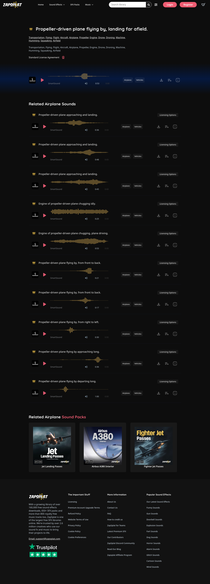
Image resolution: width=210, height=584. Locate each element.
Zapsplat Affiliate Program (119, 555)
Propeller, (84, 37)
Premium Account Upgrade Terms (84, 507)
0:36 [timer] (97, 130)
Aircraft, (64, 37)
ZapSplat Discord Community (121, 543)
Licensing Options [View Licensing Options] (168, 115)
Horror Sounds (153, 543)
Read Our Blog (114, 549)
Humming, (34, 40)
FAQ (109, 513)
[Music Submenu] (93, 4)
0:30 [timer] (97, 337)
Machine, (121, 37)
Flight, (56, 37)
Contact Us (112, 507)
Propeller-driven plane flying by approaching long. (69, 351)
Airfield (57, 40)
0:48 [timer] (97, 159)
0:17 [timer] (97, 307)
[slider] (78, 76)
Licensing (72, 501)
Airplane (127, 80)
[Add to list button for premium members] (169, 80)
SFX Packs (75, 4)
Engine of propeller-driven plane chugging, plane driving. (73, 233)
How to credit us (115, 519)
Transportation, (37, 37)
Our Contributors (115, 537)
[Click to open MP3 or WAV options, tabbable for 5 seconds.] (161, 80)
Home (41, 4)
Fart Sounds (152, 531)
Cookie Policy (74, 531)
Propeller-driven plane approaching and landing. (68, 114)
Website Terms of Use (78, 519)
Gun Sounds (152, 513)
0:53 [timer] (97, 83)
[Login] (170, 4)
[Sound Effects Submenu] (65, 4)
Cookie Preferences (77, 537)
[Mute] (86, 83)
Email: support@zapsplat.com (44, 538)
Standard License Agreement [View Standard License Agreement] (44, 57)
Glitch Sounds (153, 555)
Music (88, 4)
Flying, (49, 37)
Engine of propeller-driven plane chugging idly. (67, 203)
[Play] (42, 80)
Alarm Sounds (153, 549)
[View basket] (203, 4)
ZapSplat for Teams (116, 525)
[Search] (149, 5)
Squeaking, (46, 40)
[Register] (188, 4)
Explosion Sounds (155, 525)
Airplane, (74, 37)
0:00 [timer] (107, 83)
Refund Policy (74, 513)
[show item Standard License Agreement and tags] (177, 80)
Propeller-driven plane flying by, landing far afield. (92, 29)
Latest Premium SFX (116, 531)
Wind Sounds (153, 567)
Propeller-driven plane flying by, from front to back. (70, 262)
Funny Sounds (153, 507)
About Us (111, 501)
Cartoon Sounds (154, 561)
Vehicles (139, 80)
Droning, (110, 37)
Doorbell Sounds (154, 519)
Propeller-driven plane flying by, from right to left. (69, 322)
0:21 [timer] (97, 278)
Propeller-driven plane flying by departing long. (67, 381)
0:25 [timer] (97, 218)
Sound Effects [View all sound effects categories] (55, 4)
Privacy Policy (74, 525)
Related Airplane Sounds (52, 104)
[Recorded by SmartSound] (33, 80)
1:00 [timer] (97, 396)
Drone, (101, 37)
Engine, (94, 37)
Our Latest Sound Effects (158, 501)
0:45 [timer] (97, 189)
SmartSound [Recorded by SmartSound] (54, 83)
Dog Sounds (152, 537)
